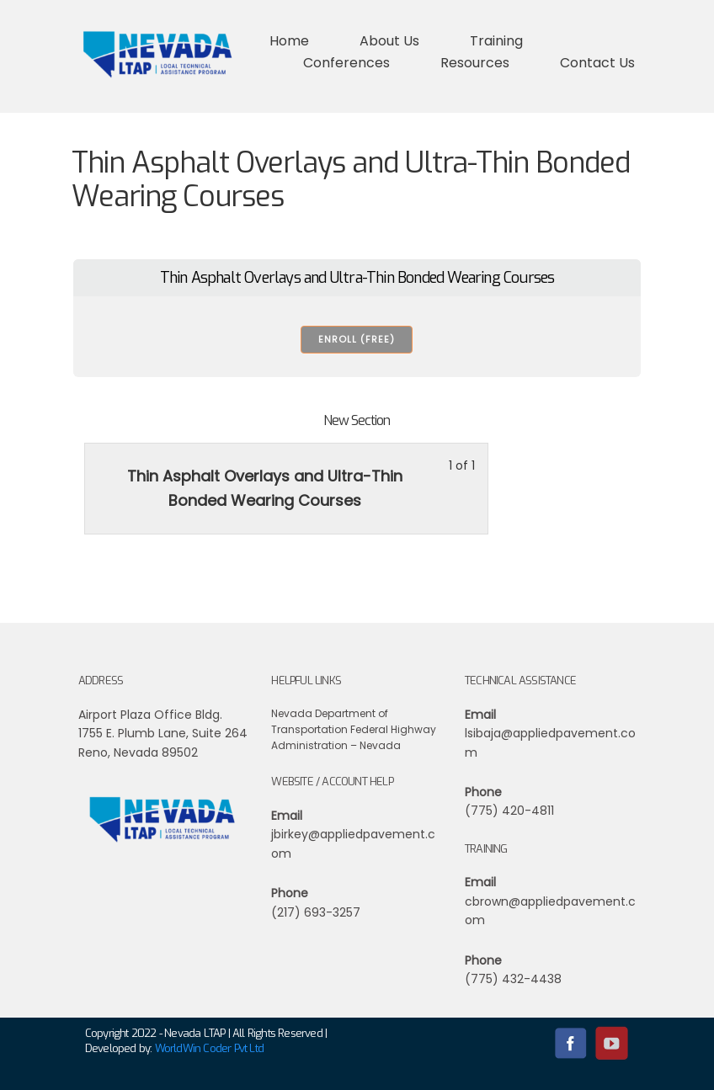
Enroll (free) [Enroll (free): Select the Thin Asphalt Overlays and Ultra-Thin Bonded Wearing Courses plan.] (356, 339)
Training (496, 41)
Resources (474, 62)
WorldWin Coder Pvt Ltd (209, 1048)
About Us (389, 41)
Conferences (346, 62)
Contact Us (597, 62)
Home (289, 41)
